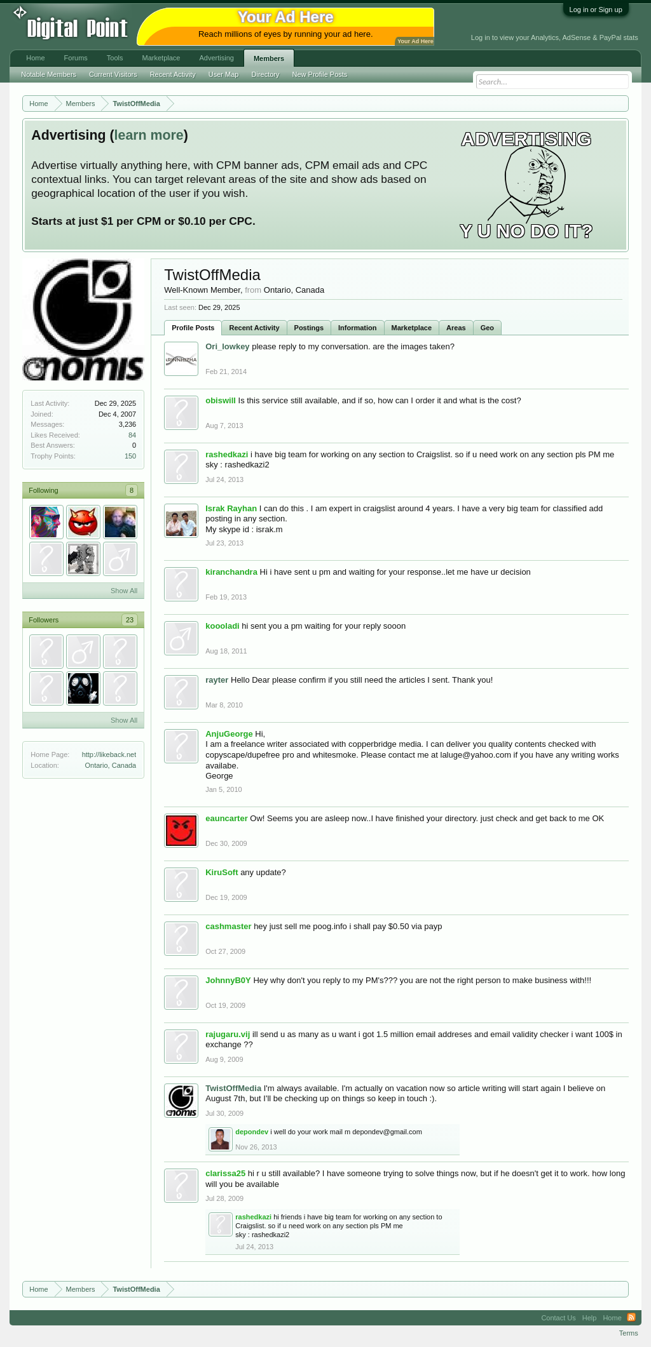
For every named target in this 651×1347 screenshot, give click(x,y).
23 (130, 620)
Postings (309, 328)
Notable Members (48, 74)
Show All (124, 590)
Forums (76, 58)
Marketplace (412, 328)
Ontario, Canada (111, 765)
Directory (266, 74)
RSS (631, 1318)
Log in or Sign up (596, 9)
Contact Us (558, 1318)
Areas (456, 328)
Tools (115, 58)
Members (269, 58)
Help (589, 1318)
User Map (224, 74)
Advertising (216, 58)
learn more (149, 135)
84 (132, 435)
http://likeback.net (109, 754)
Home (35, 58)
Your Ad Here (415, 41)
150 (130, 456)
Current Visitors (113, 74)
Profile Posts (193, 328)
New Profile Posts (320, 74)
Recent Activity (254, 328)
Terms (628, 1333)
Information (357, 328)
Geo (487, 328)
